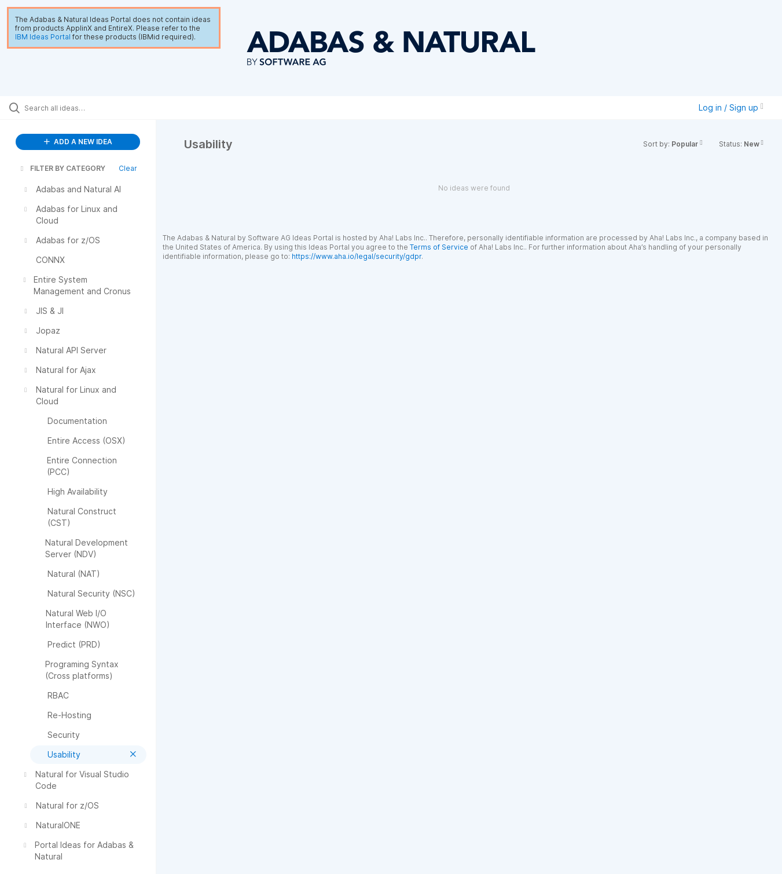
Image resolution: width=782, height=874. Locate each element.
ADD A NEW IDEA (78, 141)
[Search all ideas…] (93, 108)
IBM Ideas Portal (43, 36)
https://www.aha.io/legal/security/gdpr (356, 256)
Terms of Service (439, 247)
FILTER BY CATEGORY (62, 168)
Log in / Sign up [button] (731, 107)
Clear (128, 168)
